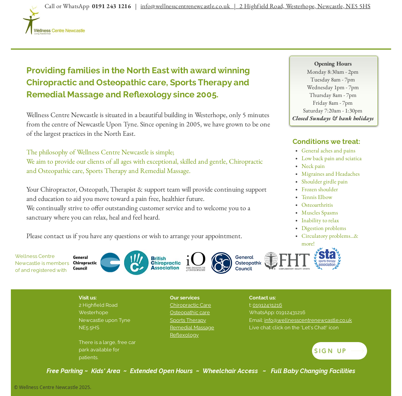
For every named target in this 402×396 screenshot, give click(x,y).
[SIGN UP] (339, 351)
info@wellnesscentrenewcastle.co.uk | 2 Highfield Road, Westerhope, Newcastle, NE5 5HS (255, 6)
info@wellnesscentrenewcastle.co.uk (308, 320)
